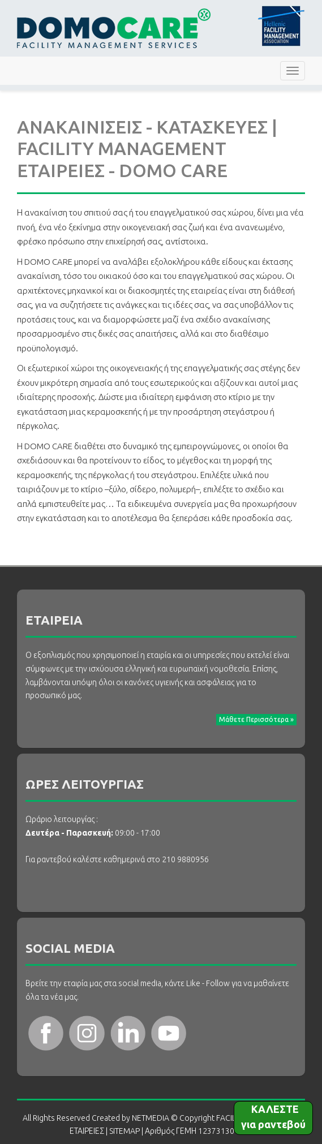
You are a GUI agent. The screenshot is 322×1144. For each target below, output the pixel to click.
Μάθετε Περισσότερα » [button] (256, 719)
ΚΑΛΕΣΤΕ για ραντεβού (273, 1116)
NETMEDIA (150, 1118)
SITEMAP (124, 1131)
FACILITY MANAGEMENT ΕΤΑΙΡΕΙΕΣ (114, 28)
